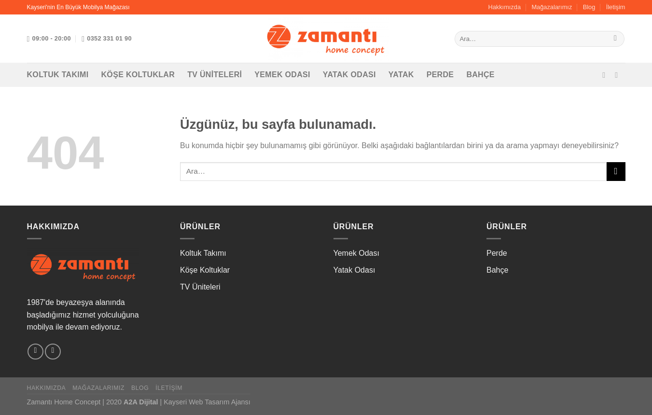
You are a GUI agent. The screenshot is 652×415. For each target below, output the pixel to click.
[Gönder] (616, 39)
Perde (440, 74)
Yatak (401, 74)
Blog (589, 7)
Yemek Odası (282, 74)
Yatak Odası (349, 74)
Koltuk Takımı (58, 74)
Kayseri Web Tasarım (196, 402)
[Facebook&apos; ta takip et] (606, 74)
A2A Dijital (141, 402)
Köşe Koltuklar (138, 74)
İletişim (615, 7)
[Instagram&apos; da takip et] (619, 74)
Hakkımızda (504, 7)
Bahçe (480, 74)
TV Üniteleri (214, 74)
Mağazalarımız (551, 7)
